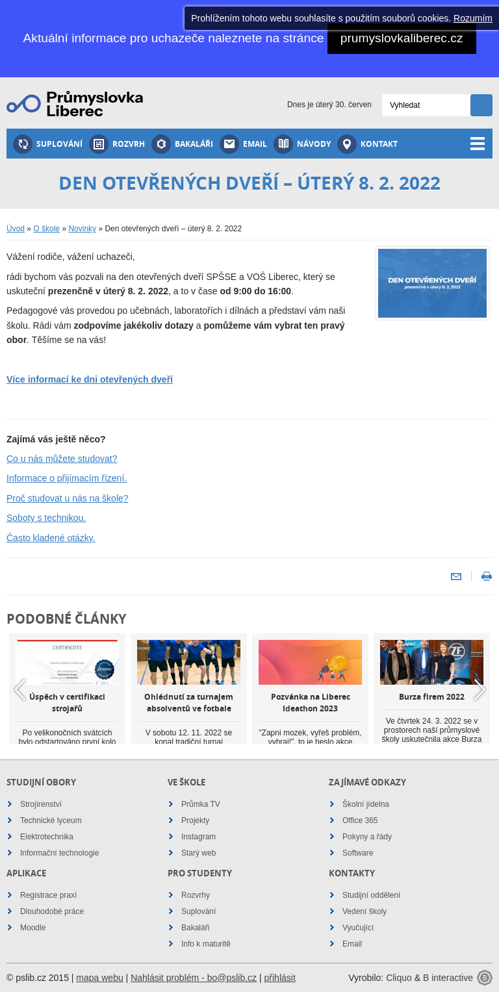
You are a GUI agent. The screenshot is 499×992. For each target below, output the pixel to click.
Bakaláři (182, 144)
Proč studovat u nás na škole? (67, 498)
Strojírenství (41, 804)
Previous (19, 689)
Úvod (15, 228)
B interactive (448, 978)
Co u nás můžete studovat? (61, 458)
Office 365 (359, 820)
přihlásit (280, 978)
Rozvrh (117, 144)
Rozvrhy (195, 895)
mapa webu (99, 978)
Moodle (32, 927)
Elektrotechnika (46, 836)
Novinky (82, 228)
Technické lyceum (51, 820)
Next (480, 689)
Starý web (198, 853)
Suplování (48, 144)
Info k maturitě (206, 943)
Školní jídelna (365, 804)
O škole (46, 228)
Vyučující (358, 927)
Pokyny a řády (367, 836)
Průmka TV (200, 804)
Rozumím (473, 18)
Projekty (195, 820)
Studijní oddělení (371, 895)
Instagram (198, 836)
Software (357, 853)
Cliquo (399, 978)
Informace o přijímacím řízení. (66, 478)
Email (243, 144)
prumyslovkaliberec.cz (401, 38)
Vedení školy (364, 911)
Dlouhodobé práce (52, 911)
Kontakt (367, 144)
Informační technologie (59, 853)
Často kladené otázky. (51, 538)
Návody (302, 144)
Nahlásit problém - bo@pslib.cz (194, 978)
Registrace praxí (48, 895)
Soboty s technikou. (46, 518)
